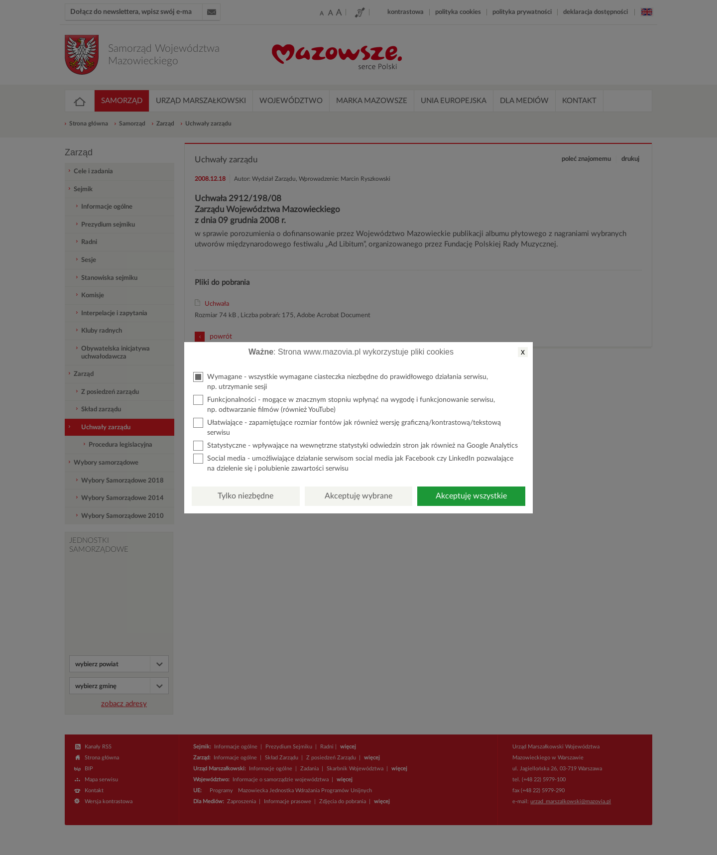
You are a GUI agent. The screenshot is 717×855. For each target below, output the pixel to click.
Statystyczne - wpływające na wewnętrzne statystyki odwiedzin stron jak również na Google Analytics (355, 446)
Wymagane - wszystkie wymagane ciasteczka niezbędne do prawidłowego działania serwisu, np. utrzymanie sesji (340, 381)
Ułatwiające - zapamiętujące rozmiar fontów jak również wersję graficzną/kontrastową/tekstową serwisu (347, 427)
